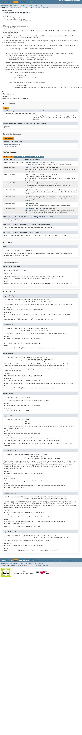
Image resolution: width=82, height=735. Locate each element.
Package (9, 2)
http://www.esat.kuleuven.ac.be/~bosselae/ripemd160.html (52, 36)
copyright (39, 560)
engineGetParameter (32, 162)
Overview (3, 2)
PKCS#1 (39, 37)
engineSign (7, 220)
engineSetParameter (32, 190)
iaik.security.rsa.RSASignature (16, 19)
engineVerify (17, 220)
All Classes (39, 5)
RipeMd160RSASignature (12, 144)
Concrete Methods (36, 157)
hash (34, 113)
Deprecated (26, 2)
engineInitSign (30, 167)
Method (24, 7)
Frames (22, 5)
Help (37, 2)
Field (13, 7)
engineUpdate (29, 203)
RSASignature (12, 28)
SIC (33, 573)
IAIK (20, 573)
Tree (20, 2)
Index (33, 2)
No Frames (29, 5)
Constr (18, 7)
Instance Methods (21, 157)
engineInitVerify (31, 183)
